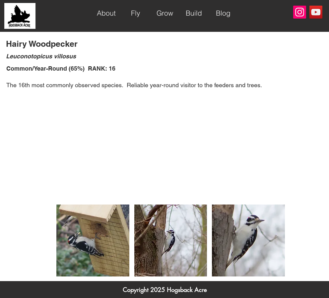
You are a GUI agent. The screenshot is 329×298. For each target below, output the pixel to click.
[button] (92, 240)
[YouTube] (315, 12)
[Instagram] (299, 12)
